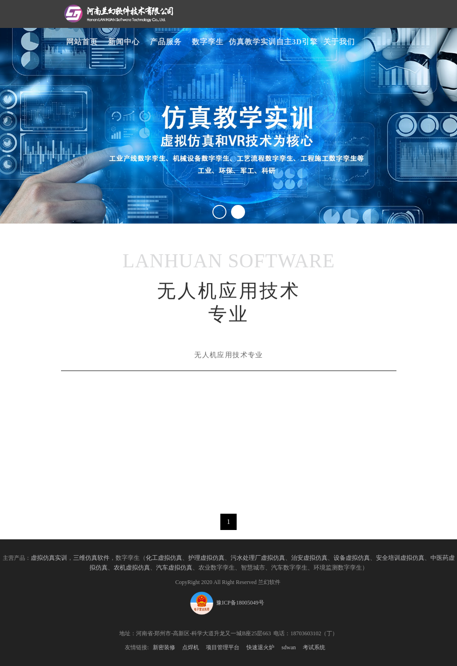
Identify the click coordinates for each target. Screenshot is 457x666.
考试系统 (314, 647)
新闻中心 (124, 42)
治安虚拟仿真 (309, 558)
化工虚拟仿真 (164, 558)
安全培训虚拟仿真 (400, 558)
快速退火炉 (260, 647)
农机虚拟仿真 (132, 568)
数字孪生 (208, 42)
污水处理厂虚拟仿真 (258, 558)
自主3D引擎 (297, 42)
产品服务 (166, 42)
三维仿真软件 (91, 558)
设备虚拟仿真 (352, 558)
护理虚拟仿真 (206, 558)
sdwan (288, 647)
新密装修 (164, 647)
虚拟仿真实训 (49, 558)
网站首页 (82, 42)
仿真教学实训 (252, 42)
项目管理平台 (222, 647)
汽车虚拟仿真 (174, 568)
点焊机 (190, 647)
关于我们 (339, 42)
